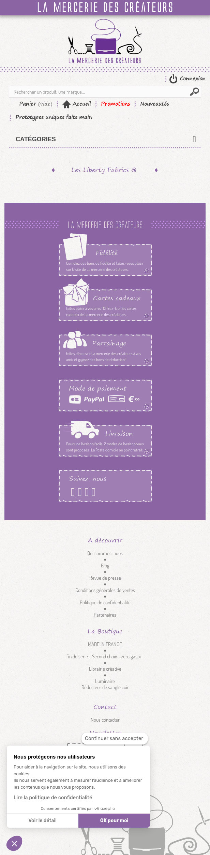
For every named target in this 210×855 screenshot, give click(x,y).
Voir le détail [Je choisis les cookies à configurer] (42, 821)
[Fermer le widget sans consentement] (114, 739)
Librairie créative (105, 669)
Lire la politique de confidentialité (53, 797)
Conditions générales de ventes (105, 590)
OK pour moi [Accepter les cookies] (114, 821)
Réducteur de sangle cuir (105, 687)
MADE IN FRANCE (105, 644)
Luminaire (105, 681)
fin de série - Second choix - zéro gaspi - (105, 656)
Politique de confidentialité (105, 602)
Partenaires (105, 614)
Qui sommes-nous (105, 553)
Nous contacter (105, 719)
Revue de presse (105, 578)
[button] (14, 843)
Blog (105, 565)
